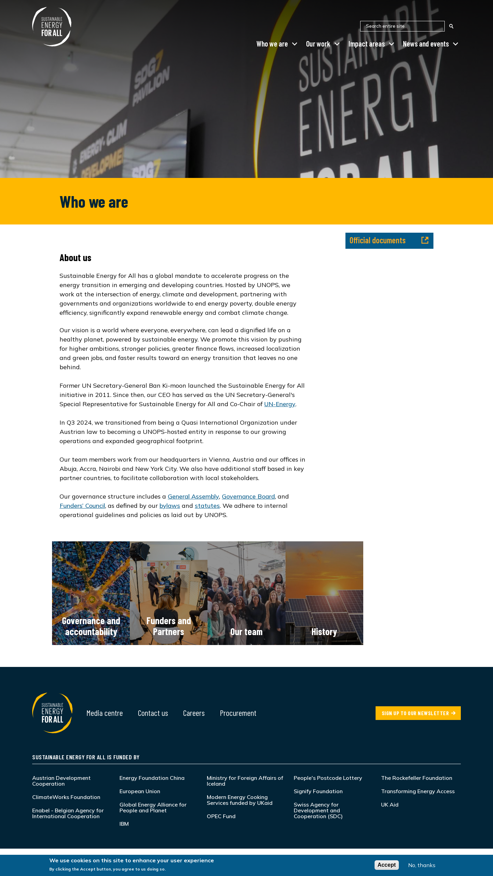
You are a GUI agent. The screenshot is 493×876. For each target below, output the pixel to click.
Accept (387, 866)
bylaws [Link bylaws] (170, 506)
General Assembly (193, 496)
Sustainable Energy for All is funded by (86, 757)
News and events (426, 43)
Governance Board (248, 496)
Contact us (153, 713)
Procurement (238, 713)
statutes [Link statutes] (207, 506)
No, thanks (421, 866)
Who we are (272, 43)
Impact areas (367, 43)
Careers (194, 713)
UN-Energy (279, 404)
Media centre (104, 713)
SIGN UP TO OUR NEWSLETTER (415, 713)
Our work (318, 43)
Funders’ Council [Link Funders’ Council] (82, 506)
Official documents (389, 240)
